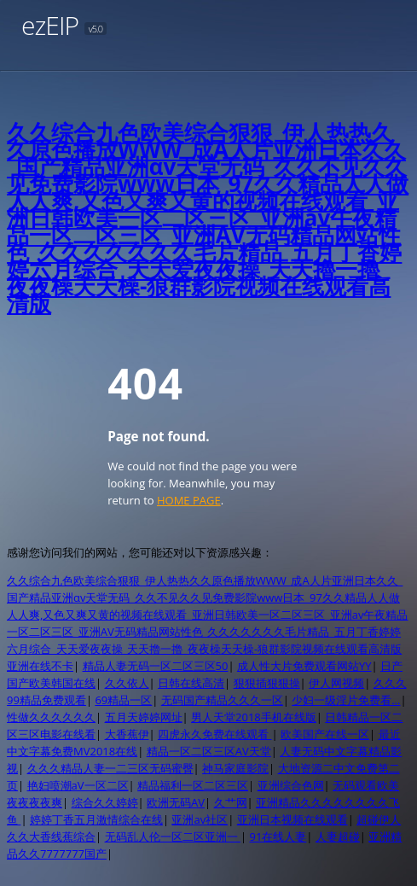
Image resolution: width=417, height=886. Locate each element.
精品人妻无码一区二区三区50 (156, 665)
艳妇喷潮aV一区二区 (78, 785)
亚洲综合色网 (291, 785)
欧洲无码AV (176, 802)
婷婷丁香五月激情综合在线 (96, 819)
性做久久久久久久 (51, 717)
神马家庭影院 (235, 768)
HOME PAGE (189, 500)
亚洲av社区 (199, 819)
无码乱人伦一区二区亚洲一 (172, 836)
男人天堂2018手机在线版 (253, 717)
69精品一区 (123, 700)
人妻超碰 (338, 836)
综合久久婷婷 (105, 802)
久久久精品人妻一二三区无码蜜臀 (110, 768)
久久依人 (127, 683)
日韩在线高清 (191, 683)
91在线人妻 (277, 836)
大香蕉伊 (127, 734)
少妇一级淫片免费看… (346, 700)
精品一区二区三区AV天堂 (209, 751)
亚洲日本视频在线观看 (292, 819)
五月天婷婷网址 (143, 717)
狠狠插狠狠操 (267, 683)
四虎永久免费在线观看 (214, 734)
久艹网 (230, 802)
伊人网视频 (336, 683)
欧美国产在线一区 (325, 734)
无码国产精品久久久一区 (222, 700)
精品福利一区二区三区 (192, 785)
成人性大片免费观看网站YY (304, 665)
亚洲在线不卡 (40, 665)
